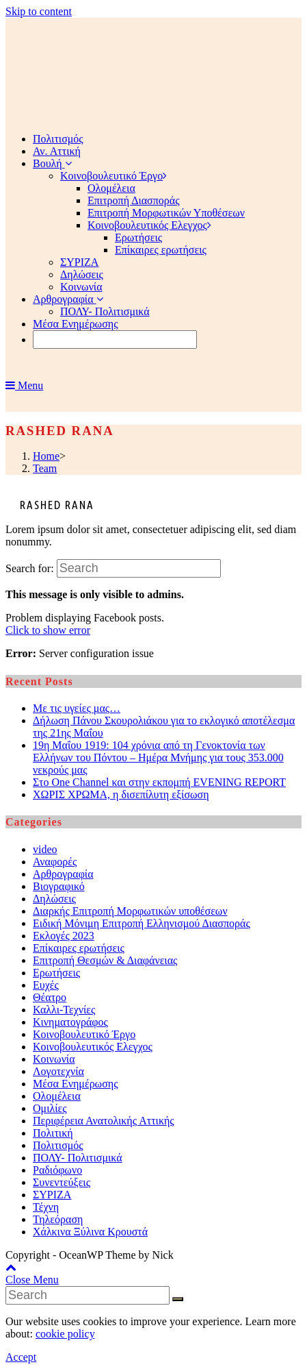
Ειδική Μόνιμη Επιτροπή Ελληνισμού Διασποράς (141, 923)
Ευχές (46, 985)
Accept (20, 1357)
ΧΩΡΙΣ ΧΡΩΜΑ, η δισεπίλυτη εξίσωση (121, 794)
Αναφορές (55, 861)
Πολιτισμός (58, 1145)
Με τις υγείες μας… (76, 708)
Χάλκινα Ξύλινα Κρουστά (90, 1231)
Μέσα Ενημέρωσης (75, 1083)
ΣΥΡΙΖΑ (52, 1194)
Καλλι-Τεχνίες (64, 1009)
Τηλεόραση (58, 1219)
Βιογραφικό (59, 886)
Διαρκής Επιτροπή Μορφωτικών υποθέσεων (130, 911)
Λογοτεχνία (58, 1071)
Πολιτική (53, 1133)
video (45, 849)
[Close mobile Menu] (32, 1279)
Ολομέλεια (57, 1096)
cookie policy (65, 1334)
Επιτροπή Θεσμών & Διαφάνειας (105, 960)
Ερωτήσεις (56, 972)
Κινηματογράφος (70, 1022)
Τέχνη (46, 1207)
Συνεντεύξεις (61, 1182)
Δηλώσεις (54, 898)
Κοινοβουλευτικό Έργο (84, 1034)
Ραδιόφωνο (57, 1170)
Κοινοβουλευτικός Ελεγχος (92, 1046)
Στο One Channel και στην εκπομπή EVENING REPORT (159, 782)
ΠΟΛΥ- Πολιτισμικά (77, 1157)
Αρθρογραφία (63, 874)
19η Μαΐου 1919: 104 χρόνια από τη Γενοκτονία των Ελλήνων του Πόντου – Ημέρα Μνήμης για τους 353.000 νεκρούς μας (158, 757)
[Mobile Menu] (24, 385)
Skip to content (38, 11)
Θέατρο (49, 997)
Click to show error (47, 630)
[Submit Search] (177, 1299)
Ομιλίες (50, 1108)
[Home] (46, 456)
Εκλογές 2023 (63, 935)
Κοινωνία (54, 1059)
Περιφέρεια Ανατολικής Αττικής (103, 1120)
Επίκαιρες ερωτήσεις (78, 948)
